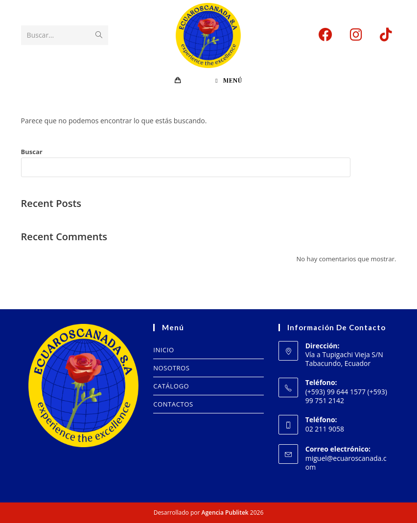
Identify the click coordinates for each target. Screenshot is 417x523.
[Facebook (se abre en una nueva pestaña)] (325, 34)
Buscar (32, 151)
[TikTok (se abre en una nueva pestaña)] (386, 34)
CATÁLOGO (171, 386)
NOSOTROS (171, 368)
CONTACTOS (173, 404)
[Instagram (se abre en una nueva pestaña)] (356, 34)
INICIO (163, 349)
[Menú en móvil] (229, 80)
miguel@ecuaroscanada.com (346, 463)
